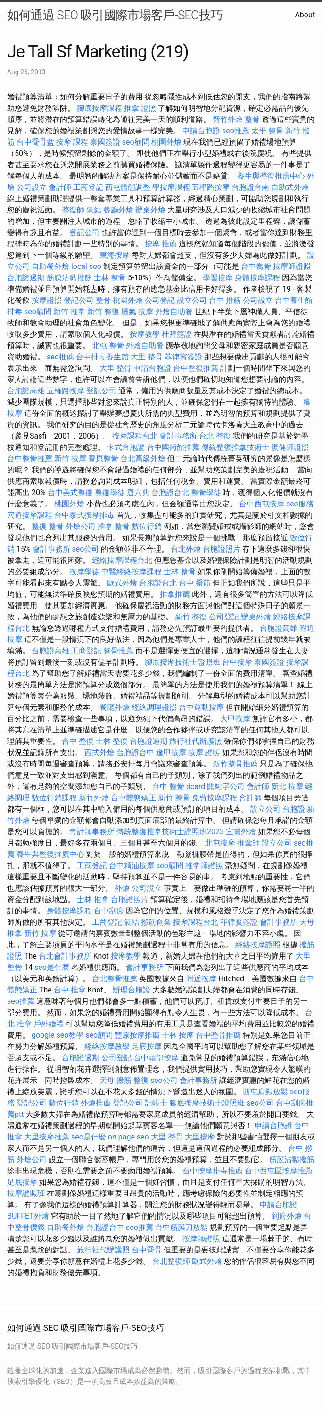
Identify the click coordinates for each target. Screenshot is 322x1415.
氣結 (93, 209)
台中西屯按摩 (261, 503)
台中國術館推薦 (173, 447)
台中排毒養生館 (102, 356)
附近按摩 (201, 978)
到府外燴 (287, 1216)
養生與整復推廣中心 (271, 175)
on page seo (128, 1136)
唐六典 (138, 492)
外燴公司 (81, 526)
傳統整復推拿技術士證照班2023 (170, 831)
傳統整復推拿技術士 (235, 447)
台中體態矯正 (133, 797)
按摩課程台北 (134, 435)
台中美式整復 (70, 492)
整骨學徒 (206, 492)
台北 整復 (215, 435)
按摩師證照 (292, 266)
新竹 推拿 (69, 311)
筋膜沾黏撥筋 (69, 277)
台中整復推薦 (195, 368)
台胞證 (293, 809)
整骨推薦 (118, 650)
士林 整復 (112, 741)
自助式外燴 (290, 187)
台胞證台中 (135, 752)
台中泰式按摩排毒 (84, 515)
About (305, 14)
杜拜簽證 (177, 334)
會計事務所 (178, 435)
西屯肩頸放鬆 (265, 1091)
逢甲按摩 (171, 752)
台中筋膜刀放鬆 (181, 1227)
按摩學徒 (84, 571)
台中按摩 (237, 662)
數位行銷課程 (54, 797)
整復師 (73, 209)
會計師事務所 (92, 831)
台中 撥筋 (225, 300)
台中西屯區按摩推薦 (279, 1170)
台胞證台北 (170, 492)
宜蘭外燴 (241, 831)
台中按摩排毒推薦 (212, 1170)
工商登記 (88, 187)
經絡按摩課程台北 (122, 560)
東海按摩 (114, 255)
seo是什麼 (51, 967)
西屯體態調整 (127, 187)
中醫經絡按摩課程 (131, 571)
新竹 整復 (103, 311)
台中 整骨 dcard (178, 786)
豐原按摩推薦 (137, 1035)
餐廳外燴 (118, 209)
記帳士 (156, 1102)
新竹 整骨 (174, 797)
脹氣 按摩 (137, 311)
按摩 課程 (72, 142)
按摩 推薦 (161, 243)
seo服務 (300, 503)
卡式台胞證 (126, 447)
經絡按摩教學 (107, 1046)
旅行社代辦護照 (195, 741)
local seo (86, 266)
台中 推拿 (70, 989)
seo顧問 (135, 142)
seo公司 (85, 549)
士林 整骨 (110, 277)
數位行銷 (147, 526)
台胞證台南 (250, 187)
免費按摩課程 (214, 797)
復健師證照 (290, 447)
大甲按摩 (235, 718)
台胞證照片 (221, 549)
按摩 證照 (204, 752)
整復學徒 (110, 492)
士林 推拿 (93, 899)
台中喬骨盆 (35, 142)
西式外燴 (99, 752)
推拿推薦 (175, 594)
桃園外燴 (166, 142)
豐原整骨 (103, 458)
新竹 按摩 (70, 458)
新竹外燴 (228, 119)
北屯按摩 (220, 842)
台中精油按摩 (131, 865)
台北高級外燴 (142, 458)
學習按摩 (218, 277)
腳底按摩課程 (99, 108)
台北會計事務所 (65, 955)
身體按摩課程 (257, 277)
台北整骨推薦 (114, 978)
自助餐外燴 (50, 266)
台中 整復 (78, 741)
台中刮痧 (109, 910)
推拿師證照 (204, 865)
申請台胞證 (201, 130)
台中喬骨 (256, 266)
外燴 (122, 888)
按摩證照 (47, 300)
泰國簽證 (105, 142)
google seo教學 (57, 1035)
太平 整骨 (267, 130)
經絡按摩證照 (258, 944)
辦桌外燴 (150, 209)
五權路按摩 (211, 187)
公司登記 (160, 300)
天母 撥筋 (115, 1080)
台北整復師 (171, 1261)
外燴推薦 (96, 1102)
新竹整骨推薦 (235, 763)
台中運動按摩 (201, 707)
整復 (141, 1080)
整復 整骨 (48, 526)
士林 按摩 (178, 1035)
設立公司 (192, 300)
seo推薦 (235, 130)
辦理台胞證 (131, 989)
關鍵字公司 (226, 786)
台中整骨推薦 (29, 458)
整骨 (252, 119)
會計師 (60, 187)
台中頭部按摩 (156, 1057)
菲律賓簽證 (183, 356)
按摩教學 (145, 334)
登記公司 (84, 232)
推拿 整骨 (114, 526)
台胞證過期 (26, 277)
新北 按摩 (287, 786)
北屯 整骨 (108, 345)
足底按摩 (147, 1046)
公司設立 (32, 187)
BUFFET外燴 (28, 1216)
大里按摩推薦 (46, 1136)
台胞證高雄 (26, 390)
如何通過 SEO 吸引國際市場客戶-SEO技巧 (115, 15)
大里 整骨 (147, 356)
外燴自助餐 (174, 311)
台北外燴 (186, 549)
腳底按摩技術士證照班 (182, 662)
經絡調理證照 (154, 707)
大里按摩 (200, 1136)
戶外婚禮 (48, 1023)
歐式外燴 (122, 582)
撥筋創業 (156, 922)
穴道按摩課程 (29, 515)
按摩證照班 (26, 1193)
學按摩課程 (171, 187)
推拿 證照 (140, 108)
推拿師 (248, 842)
